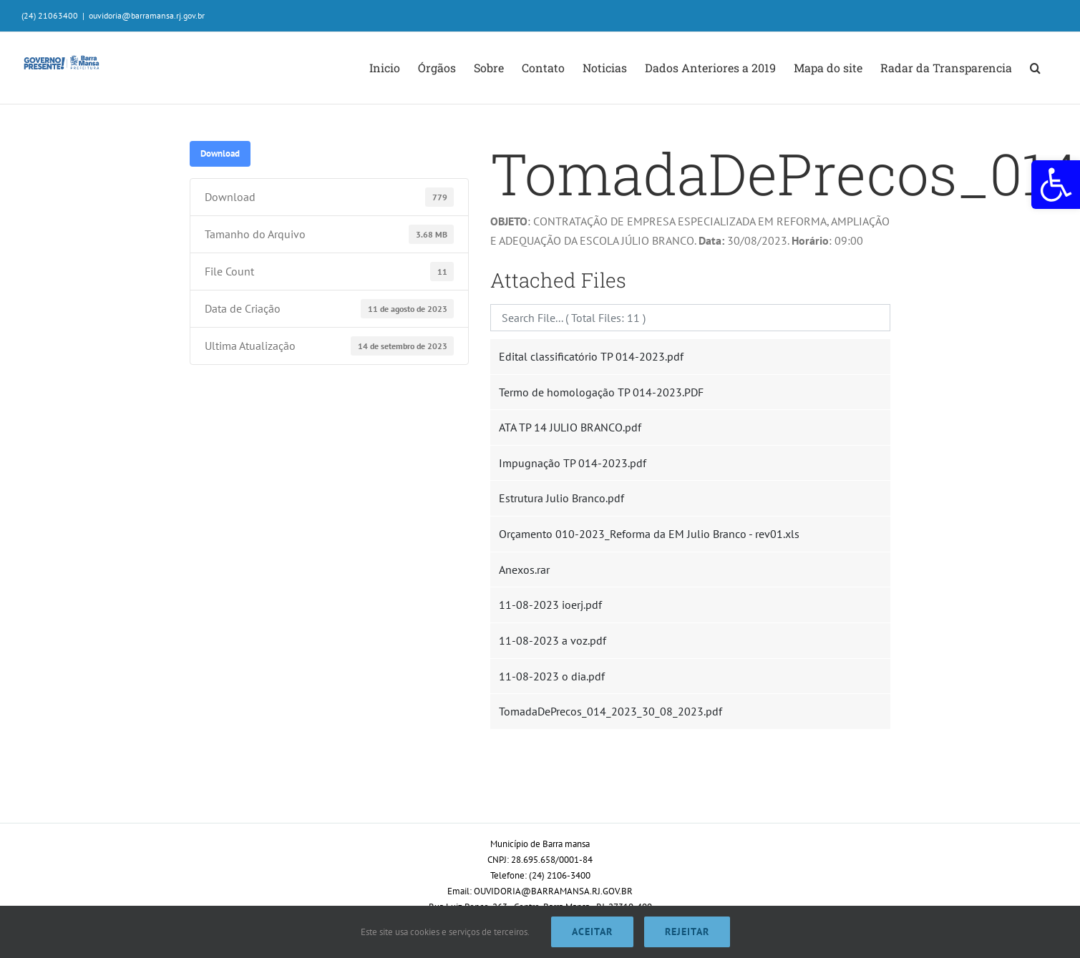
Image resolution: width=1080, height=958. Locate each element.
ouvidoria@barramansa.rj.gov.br (147, 15)
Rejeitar (687, 931)
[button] (1055, 184)
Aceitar (592, 931)
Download (220, 153)
